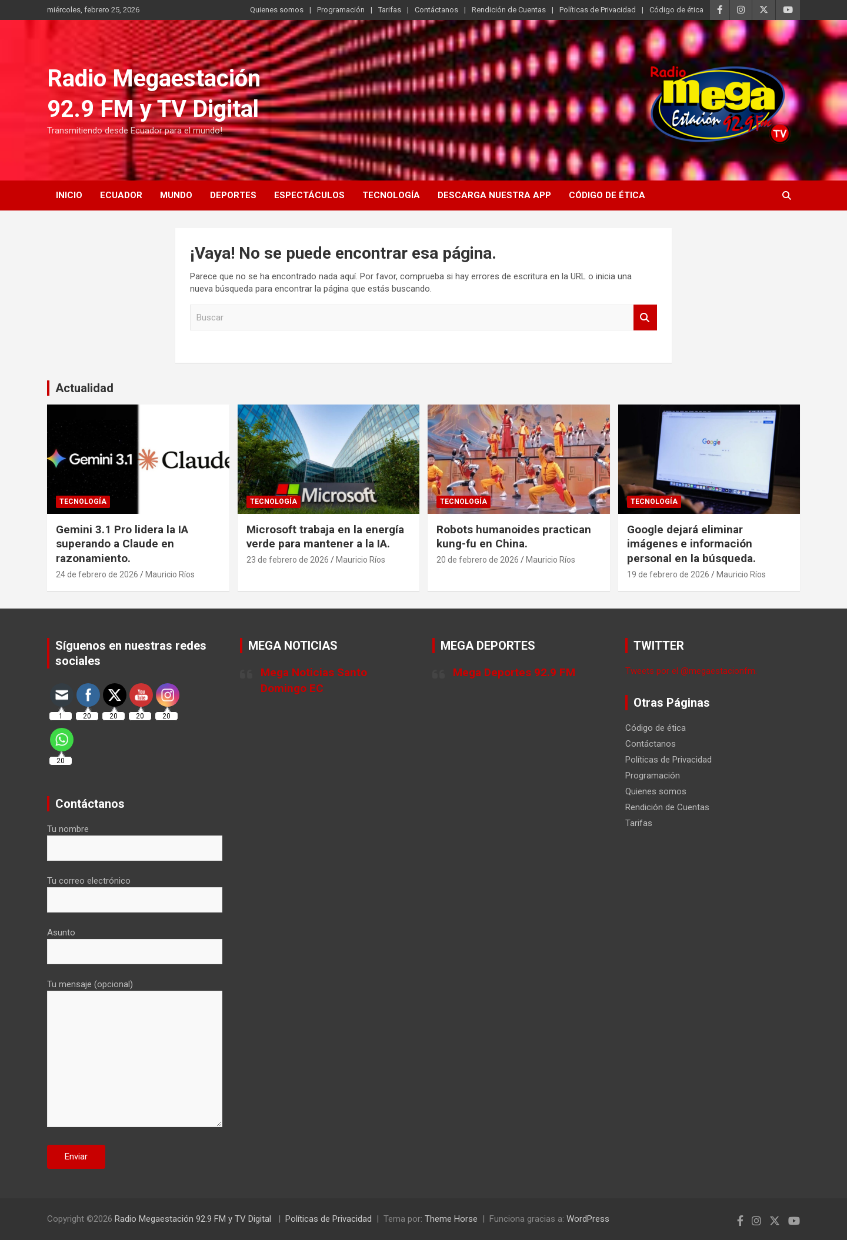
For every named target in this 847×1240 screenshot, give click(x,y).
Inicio (69, 195)
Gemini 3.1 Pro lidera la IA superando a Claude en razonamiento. (122, 544)
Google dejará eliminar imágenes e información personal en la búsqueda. (691, 544)
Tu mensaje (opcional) (134, 1054)
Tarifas (389, 9)
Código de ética (676, 9)
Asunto (134, 942)
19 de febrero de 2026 (668, 574)
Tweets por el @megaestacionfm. (691, 671)
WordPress (587, 1219)
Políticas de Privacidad (597, 9)
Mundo (176, 195)
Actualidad (84, 388)
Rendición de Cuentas (509, 9)
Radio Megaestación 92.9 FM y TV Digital (194, 1219)
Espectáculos (309, 195)
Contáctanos (436, 9)
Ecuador (121, 195)
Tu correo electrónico (134, 890)
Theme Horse (451, 1219)
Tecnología (391, 195)
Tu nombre (134, 838)
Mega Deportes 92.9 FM (514, 672)
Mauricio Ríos (170, 574)
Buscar (645, 318)
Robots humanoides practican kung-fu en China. (513, 537)
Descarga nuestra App (494, 195)
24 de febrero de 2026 (97, 574)
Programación (341, 9)
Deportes (233, 195)
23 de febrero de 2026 (287, 559)
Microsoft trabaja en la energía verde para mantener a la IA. (325, 537)
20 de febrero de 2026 (477, 559)
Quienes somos (277, 9)
